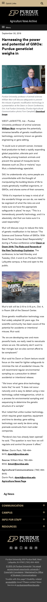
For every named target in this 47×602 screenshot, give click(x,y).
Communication (23, 505)
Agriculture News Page (14, 481)
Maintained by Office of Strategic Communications (27, 574)
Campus (23, 512)
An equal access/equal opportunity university (24, 568)
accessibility (11, 582)
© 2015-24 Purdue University (18, 566)
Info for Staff (23, 519)
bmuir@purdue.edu (18, 463)
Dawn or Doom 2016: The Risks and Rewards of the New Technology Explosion (23, 246)
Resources (23, 526)
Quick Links (9, 3)
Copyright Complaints (13, 572)
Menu (6, 27)
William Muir (8, 128)
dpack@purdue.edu (18, 454)
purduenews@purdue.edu (28, 585)
